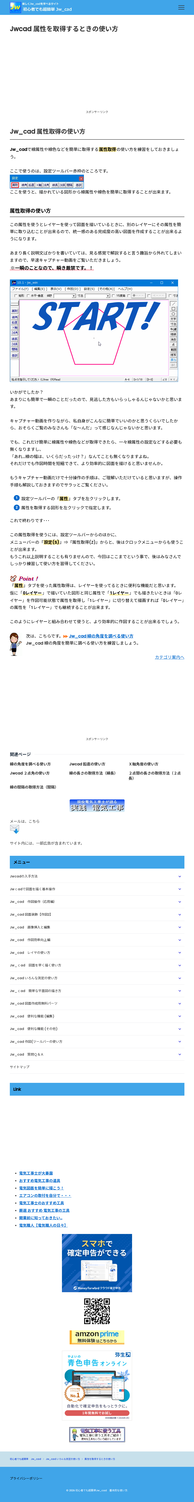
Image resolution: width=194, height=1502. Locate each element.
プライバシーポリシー (26, 1478)
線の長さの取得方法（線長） (93, 773)
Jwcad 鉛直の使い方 (87, 764)
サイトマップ (19, 1067)
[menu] (181, 7)
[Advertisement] (97, 76)
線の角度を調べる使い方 (30, 764)
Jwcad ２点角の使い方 (30, 773)
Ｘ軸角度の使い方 (143, 764)
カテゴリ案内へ (169, 657)
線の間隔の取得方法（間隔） (34, 787)
